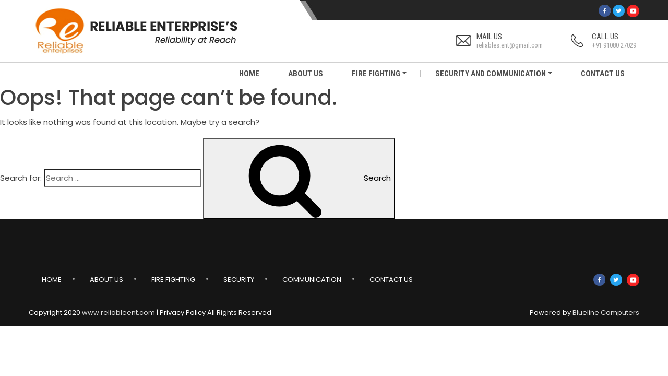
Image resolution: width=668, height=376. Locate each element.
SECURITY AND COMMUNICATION (490, 73)
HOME (249, 73)
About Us (106, 280)
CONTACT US (603, 73)
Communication (311, 280)
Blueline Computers (605, 313)
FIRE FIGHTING (376, 73)
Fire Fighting (173, 280)
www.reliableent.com (118, 313)
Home (52, 280)
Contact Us (391, 280)
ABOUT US (305, 73)
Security (238, 280)
